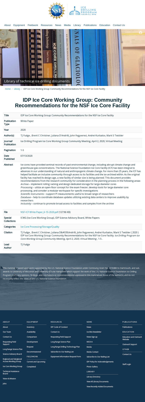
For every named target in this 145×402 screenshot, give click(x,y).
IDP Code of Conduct (59, 327)
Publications (90, 25)
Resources (46, 25)
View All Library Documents (97, 381)
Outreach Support (129, 344)
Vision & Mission (9, 378)
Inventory (30, 327)
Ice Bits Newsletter (94, 332)
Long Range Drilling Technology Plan (65, 347)
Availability (31, 332)
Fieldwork (33, 25)
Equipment (19, 25)
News (58, 25)
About (7, 25)
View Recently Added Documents (100, 386)
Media (67, 25)
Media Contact (92, 352)
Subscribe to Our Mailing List (62, 352)
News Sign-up (92, 337)
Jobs (4, 383)
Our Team (7, 332)
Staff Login (126, 364)
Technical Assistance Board (11, 372)
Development (32, 342)
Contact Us (119, 25)
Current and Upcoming (36, 362)
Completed (31, 366)
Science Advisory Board (12, 354)
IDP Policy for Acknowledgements (100, 362)
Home (8, 89)
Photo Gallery (92, 366)
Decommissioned (34, 352)
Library (77, 25)
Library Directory (93, 377)
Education (104, 25)
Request (30, 347)
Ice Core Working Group (12, 366)
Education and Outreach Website (132, 338)
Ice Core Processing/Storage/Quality (40, 226)
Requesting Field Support (9, 343)
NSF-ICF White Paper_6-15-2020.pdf (39, 212)
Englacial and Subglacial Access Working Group (12, 360)
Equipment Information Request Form (66, 356)
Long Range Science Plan (12, 349)
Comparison (32, 337)
